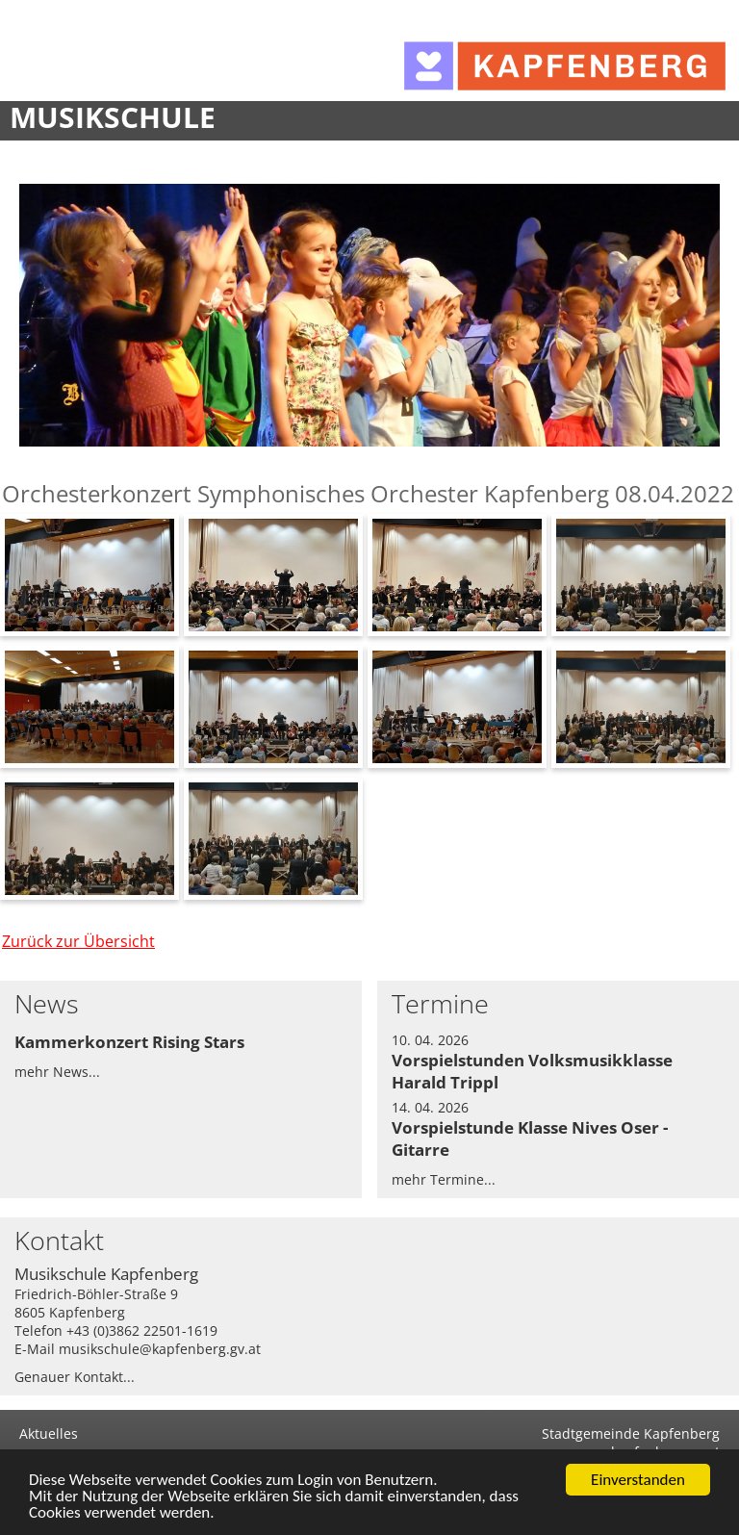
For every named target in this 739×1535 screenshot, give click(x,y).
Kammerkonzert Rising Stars (129, 1042)
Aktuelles (48, 1433)
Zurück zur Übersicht (78, 941)
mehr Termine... (444, 1179)
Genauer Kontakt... (74, 1377)
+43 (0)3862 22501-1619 (141, 1330)
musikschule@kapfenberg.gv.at (160, 1349)
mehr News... (57, 1071)
